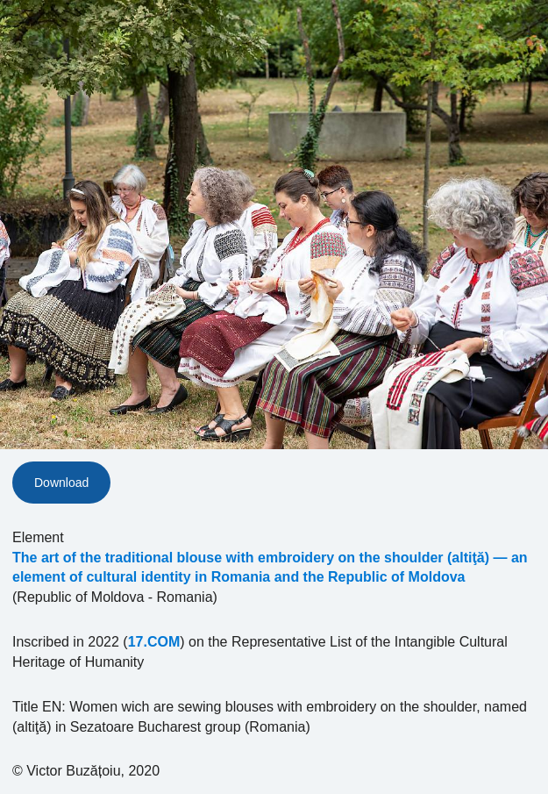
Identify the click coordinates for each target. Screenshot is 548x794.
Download (61, 483)
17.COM (154, 641)
